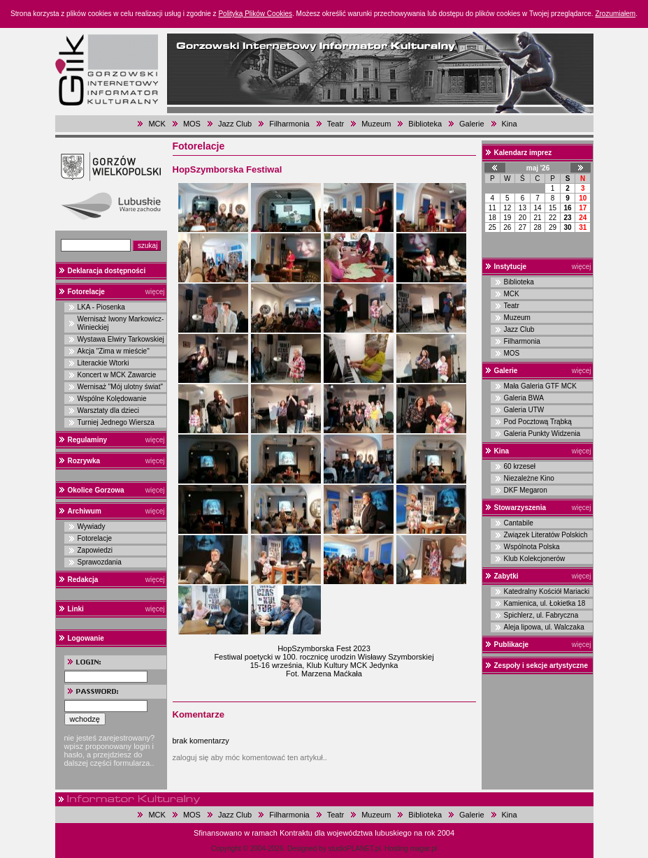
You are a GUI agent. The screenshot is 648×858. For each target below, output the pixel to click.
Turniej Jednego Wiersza (116, 422)
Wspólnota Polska (532, 547)
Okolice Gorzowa (96, 490)
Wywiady (92, 526)
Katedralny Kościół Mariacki (547, 591)
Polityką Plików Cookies (255, 13)
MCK (156, 123)
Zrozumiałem (615, 13)
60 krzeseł (520, 466)
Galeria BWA (524, 398)
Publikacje (511, 644)
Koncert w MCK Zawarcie (117, 375)
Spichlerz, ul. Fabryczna (541, 615)
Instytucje (510, 266)
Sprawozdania (100, 562)
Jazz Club (235, 123)
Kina (509, 123)
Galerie (471, 123)
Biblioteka (425, 123)
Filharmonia (289, 123)
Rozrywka (84, 461)
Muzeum (376, 123)
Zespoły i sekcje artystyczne (541, 665)
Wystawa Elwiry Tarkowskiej (121, 339)
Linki (76, 609)
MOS (192, 123)
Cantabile (518, 523)
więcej (155, 292)
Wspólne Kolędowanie (112, 398)
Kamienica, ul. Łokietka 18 (545, 603)
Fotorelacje (86, 292)
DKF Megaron (525, 490)
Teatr (335, 123)
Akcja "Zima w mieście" (114, 351)
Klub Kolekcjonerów (535, 558)
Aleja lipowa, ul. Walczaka (544, 627)
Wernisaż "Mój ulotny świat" (121, 387)
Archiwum (84, 511)
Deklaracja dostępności (107, 271)
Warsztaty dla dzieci (109, 410)
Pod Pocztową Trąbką (538, 422)
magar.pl (423, 848)
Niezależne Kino (529, 478)
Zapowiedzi (95, 550)
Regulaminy (88, 440)
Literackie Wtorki (103, 363)
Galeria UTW (524, 410)
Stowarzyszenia (520, 507)
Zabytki (506, 576)
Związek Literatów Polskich (546, 535)
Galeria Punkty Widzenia (542, 433)
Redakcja (83, 579)
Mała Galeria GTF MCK (540, 386)
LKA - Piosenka (101, 307)
